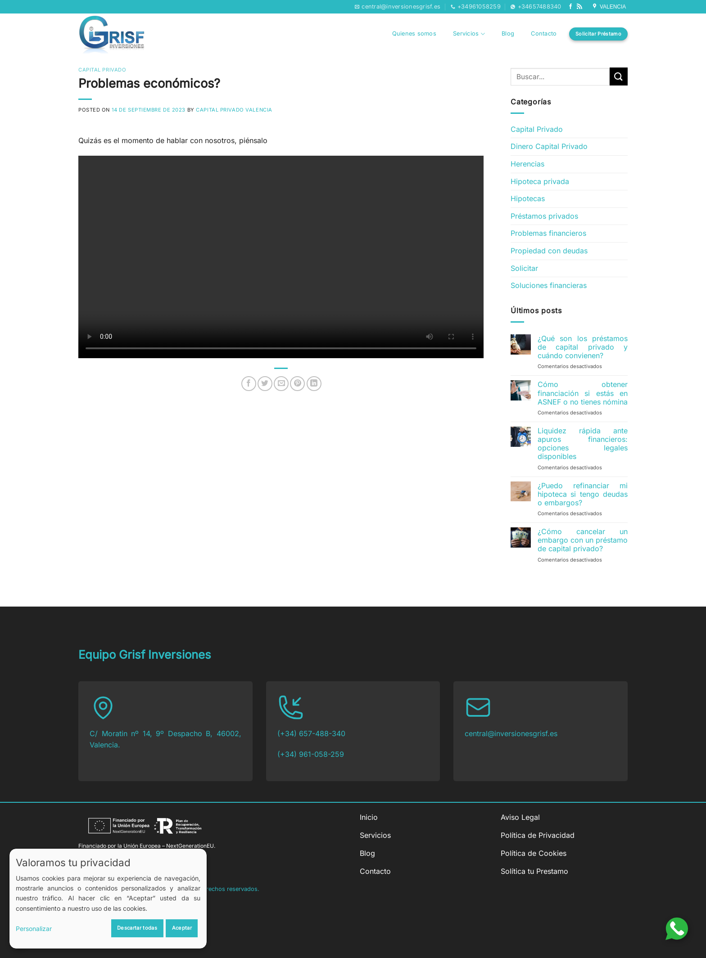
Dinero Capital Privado (549, 146)
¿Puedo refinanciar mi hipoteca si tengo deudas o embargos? (583, 494)
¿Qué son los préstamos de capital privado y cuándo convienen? (583, 347)
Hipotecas (528, 198)
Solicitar (524, 268)
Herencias (527, 163)
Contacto (544, 33)
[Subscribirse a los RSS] (579, 7)
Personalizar (34, 928)
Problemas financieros (548, 233)
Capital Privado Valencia (234, 110)
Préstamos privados (544, 215)
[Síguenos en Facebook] (570, 7)
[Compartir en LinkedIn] (314, 383)
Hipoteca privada (540, 181)
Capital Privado (102, 70)
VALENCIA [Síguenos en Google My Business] (609, 7)
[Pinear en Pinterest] (297, 383)
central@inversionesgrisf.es (511, 733)
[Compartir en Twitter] (265, 383)
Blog (508, 33)
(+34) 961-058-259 (310, 754)
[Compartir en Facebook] (248, 383)
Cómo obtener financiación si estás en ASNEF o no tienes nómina (583, 393)
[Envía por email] (281, 383)
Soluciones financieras (549, 285)
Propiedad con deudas (549, 250)
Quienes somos (414, 33)
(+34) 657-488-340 (311, 733)
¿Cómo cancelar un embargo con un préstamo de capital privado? (583, 540)
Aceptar (182, 928)
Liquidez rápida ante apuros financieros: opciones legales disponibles (583, 444)
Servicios (469, 34)
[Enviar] (619, 76)
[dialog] (108, 898)
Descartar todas (137, 928)
